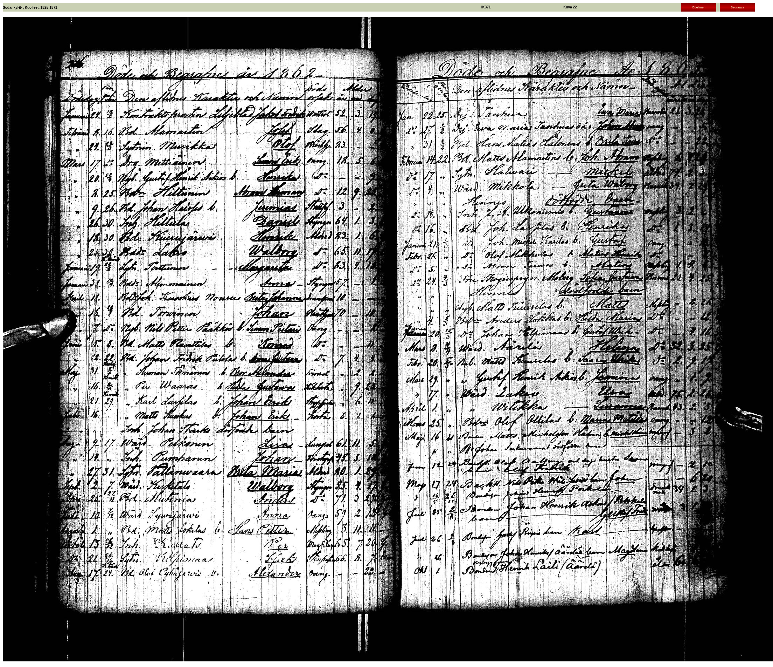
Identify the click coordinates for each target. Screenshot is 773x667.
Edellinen (698, 7)
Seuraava (737, 7)
